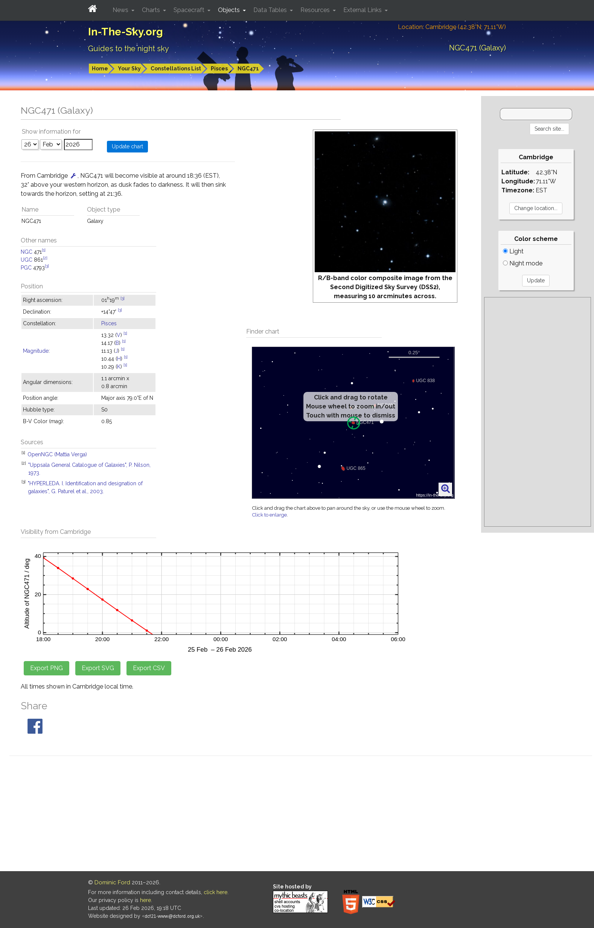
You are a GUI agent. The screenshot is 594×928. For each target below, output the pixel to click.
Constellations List (176, 69)
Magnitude (36, 351)
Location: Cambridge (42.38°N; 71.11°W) (452, 26)
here (145, 900)
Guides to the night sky (128, 48)
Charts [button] (151, 10)
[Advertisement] (537, 412)
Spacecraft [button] (190, 10)
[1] (44, 250)
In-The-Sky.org (125, 32)
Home (100, 69)
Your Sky (129, 69)
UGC (26, 260)
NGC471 (248, 69)
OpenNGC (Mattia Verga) (57, 454)
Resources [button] (315, 10)
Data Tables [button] (270, 10)
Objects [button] (229, 10)
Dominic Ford (112, 882)
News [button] (121, 10)
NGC (26, 252)
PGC (26, 268)
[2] (45, 258)
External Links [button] (363, 10)
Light (513, 251)
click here (215, 892)
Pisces (219, 69)
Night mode (522, 263)
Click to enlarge (269, 515)
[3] (47, 266)
